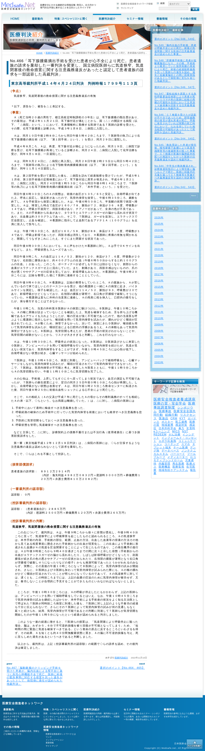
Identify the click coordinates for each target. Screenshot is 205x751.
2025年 (159, 223)
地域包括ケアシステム (173, 470)
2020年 (159, 255)
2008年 (159, 330)
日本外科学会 (167, 428)
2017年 (159, 274)
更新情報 (50, 743)
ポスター (167, 421)
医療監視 (178, 466)
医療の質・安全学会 (170, 403)
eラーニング (162, 431)
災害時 (190, 428)
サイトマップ (52, 746)
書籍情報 (169, 709)
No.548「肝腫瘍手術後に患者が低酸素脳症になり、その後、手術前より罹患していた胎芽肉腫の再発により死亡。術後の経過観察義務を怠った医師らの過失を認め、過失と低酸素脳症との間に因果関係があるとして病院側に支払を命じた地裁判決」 (175, 70)
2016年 (159, 280)
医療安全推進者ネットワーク (22, 703)
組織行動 (171, 414)
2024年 (159, 230)
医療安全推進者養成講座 (175, 399)
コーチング (171, 444)
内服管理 (164, 463)
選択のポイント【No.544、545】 (175, 138)
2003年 (159, 362)
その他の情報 (11, 727)
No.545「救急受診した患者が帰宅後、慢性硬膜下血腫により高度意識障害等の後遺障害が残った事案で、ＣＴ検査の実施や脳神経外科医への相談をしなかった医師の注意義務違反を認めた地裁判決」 (175, 152)
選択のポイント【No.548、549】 (175, 39)
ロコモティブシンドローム (175, 459)
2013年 (159, 299)
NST (185, 431)
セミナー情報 (132, 709)
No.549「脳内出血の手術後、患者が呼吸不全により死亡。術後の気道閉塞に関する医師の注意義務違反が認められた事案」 (175, 49)
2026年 (159, 217)
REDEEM (160, 434)
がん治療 (174, 434)
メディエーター (177, 457)
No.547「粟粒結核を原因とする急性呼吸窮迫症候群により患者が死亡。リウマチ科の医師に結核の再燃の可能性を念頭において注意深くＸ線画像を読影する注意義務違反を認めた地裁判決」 (175, 101)
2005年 (159, 349)
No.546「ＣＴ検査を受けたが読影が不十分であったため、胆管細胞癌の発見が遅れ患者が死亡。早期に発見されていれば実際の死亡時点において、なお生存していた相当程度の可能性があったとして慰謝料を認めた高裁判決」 (175, 123)
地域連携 (167, 424)
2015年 (159, 286)
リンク (49, 737)
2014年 (159, 293)
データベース (170, 450)
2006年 (159, 343)
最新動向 (8, 709)
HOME (39, 53)
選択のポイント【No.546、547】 (175, 87)
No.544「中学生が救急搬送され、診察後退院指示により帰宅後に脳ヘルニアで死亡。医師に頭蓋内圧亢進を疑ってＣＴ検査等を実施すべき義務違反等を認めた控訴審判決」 (175, 173)
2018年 (159, 268)
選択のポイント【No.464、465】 (122, 667)
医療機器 (164, 466)
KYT (182, 418)
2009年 (159, 324)
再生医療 (178, 463)
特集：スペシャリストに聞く (61, 709)
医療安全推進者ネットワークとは (61, 734)
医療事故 (165, 411)
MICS (176, 431)
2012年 (159, 305)
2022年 (159, 242)
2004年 (159, 356)
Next (193, 195)
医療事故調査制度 (174, 405)
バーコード (177, 454)
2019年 (159, 261)
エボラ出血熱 (167, 441)
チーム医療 (180, 447)
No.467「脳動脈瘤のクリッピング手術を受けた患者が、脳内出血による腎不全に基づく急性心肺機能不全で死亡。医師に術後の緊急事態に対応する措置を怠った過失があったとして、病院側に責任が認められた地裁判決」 (35, 676)
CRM (173, 418)
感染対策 (181, 424)
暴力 (181, 428)
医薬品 (163, 418)
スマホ (185, 444)
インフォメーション (55, 740)
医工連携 (181, 421)
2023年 (159, 236)
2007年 (159, 337)
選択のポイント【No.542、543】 (175, 187)
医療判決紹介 (121, 657)
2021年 (159, 249)
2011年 (159, 312)
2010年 (159, 318)
